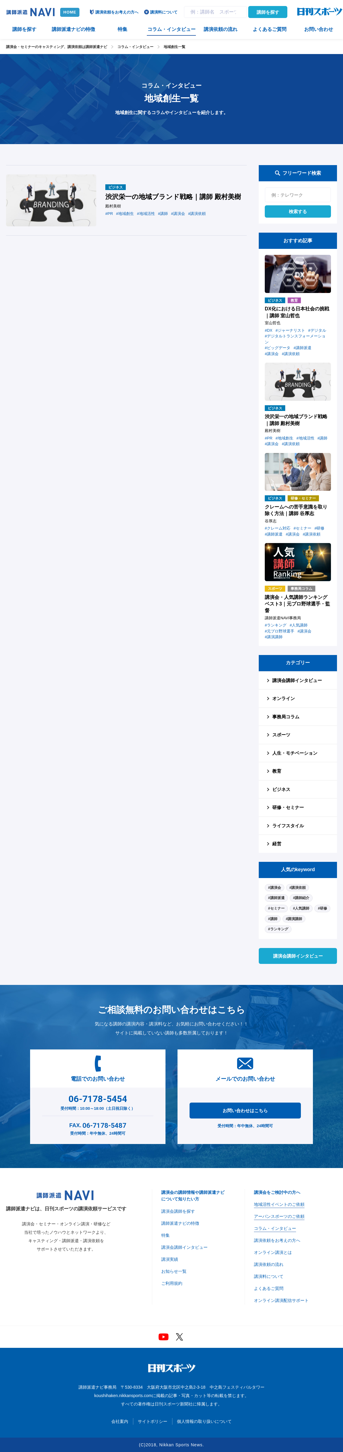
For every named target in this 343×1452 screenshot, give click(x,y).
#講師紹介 (301, 898)
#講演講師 (294, 919)
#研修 (322, 908)
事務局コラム (285, 716)
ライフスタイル (288, 825)
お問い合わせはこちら (245, 1110)
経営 (276, 843)
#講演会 (274, 888)
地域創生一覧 (174, 47)
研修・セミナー (288, 807)
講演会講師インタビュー (297, 680)
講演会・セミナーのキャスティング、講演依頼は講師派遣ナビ (56, 47)
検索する (298, 211)
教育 (276, 771)
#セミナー (276, 908)
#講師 (272, 919)
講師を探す (268, 12)
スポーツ (281, 734)
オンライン (283, 698)
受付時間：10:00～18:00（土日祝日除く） (97, 1101)
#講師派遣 (276, 898)
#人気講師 (301, 908)
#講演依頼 (297, 888)
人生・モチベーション (294, 753)
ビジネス (281, 789)
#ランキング (278, 929)
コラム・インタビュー (135, 47)
